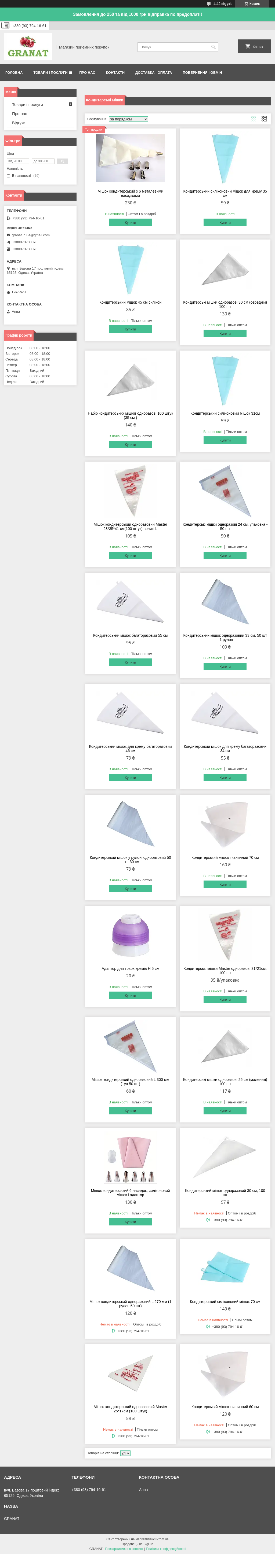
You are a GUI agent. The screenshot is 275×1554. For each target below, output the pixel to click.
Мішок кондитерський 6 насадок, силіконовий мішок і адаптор (130, 1192)
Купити (130, 222)
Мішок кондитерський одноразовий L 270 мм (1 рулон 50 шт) (130, 1303)
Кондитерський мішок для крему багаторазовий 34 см (225, 748)
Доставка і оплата (153, 73)
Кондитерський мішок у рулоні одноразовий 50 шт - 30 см (130, 859)
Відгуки (19, 122)
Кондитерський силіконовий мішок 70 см (225, 1301)
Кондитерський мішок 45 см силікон (130, 302)
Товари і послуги (50, 73)
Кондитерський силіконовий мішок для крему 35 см (225, 193)
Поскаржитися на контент (124, 1549)
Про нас (87, 73)
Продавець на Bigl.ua (137, 1544)
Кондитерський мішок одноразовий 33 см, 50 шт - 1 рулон (225, 637)
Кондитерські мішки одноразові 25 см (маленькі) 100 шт (225, 1081)
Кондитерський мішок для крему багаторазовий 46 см (130, 748)
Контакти (115, 73)
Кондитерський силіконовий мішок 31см (225, 413)
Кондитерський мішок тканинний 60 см (225, 1407)
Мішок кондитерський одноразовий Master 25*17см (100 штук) (130, 1409)
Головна (14, 73)
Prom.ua (163, 1539)
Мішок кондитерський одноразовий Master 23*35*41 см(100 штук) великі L (130, 526)
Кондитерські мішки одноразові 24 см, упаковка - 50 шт (225, 526)
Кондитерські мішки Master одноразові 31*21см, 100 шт (225, 970)
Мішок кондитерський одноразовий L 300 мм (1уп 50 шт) (130, 1081)
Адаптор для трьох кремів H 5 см (130, 968)
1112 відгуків (222, 4)
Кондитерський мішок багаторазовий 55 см (130, 635)
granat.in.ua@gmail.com (31, 235)
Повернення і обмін (202, 73)
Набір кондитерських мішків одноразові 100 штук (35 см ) (130, 415)
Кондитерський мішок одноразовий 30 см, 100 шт (225, 1192)
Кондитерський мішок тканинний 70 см (225, 857)
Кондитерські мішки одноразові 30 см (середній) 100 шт (225, 304)
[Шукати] (213, 47)
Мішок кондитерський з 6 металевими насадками (130, 193)
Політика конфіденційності (166, 1549)
